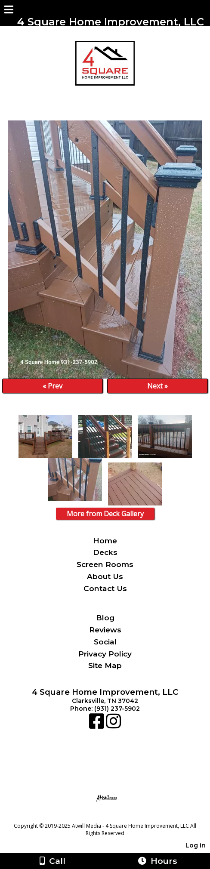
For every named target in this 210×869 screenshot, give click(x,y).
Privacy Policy (105, 653)
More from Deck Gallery (105, 513)
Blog (105, 617)
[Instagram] (113, 725)
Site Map (105, 665)
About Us (105, 576)
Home (105, 540)
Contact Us (105, 588)
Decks (105, 552)
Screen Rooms (105, 564)
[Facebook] (97, 725)
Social (105, 641)
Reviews (105, 629)
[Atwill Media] (112, 816)
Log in (195, 845)
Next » (157, 386)
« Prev (52, 386)
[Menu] (8, 10)
